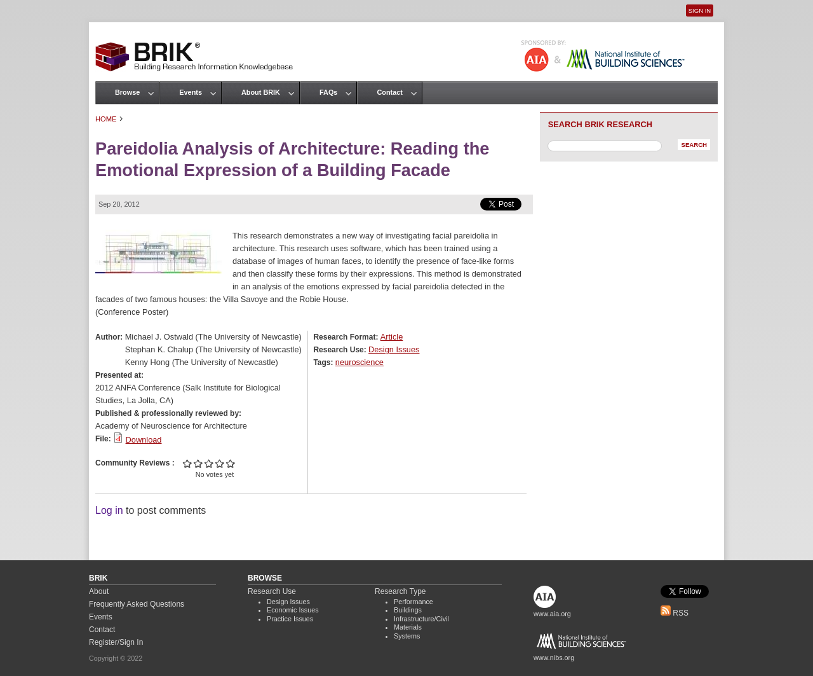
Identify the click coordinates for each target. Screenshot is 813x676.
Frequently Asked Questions (136, 604)
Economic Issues (293, 610)
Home (106, 119)
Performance (413, 601)
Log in (109, 510)
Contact (389, 92)
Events (190, 92)
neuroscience (359, 362)
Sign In (700, 10)
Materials (408, 627)
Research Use (272, 591)
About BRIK (260, 92)
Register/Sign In (116, 642)
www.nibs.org (554, 657)
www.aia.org (552, 613)
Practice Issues (290, 619)
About (99, 591)
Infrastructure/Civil (421, 619)
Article (391, 336)
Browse (127, 92)
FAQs (328, 92)
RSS (675, 613)
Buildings (408, 610)
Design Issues (393, 349)
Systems (407, 636)
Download (144, 440)
